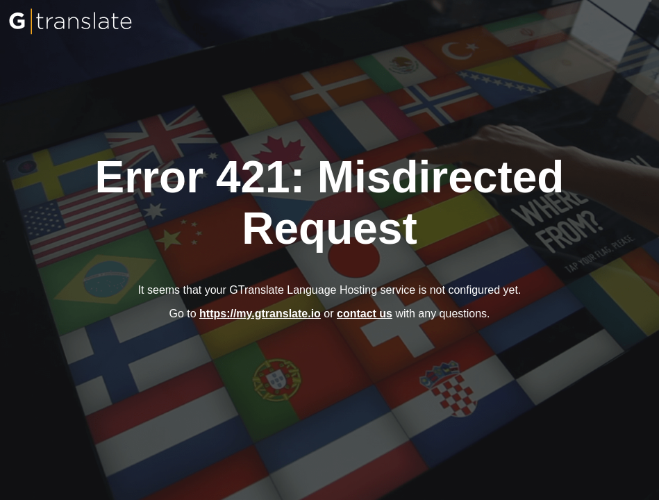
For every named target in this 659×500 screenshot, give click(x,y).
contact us (364, 313)
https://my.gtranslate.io (260, 313)
